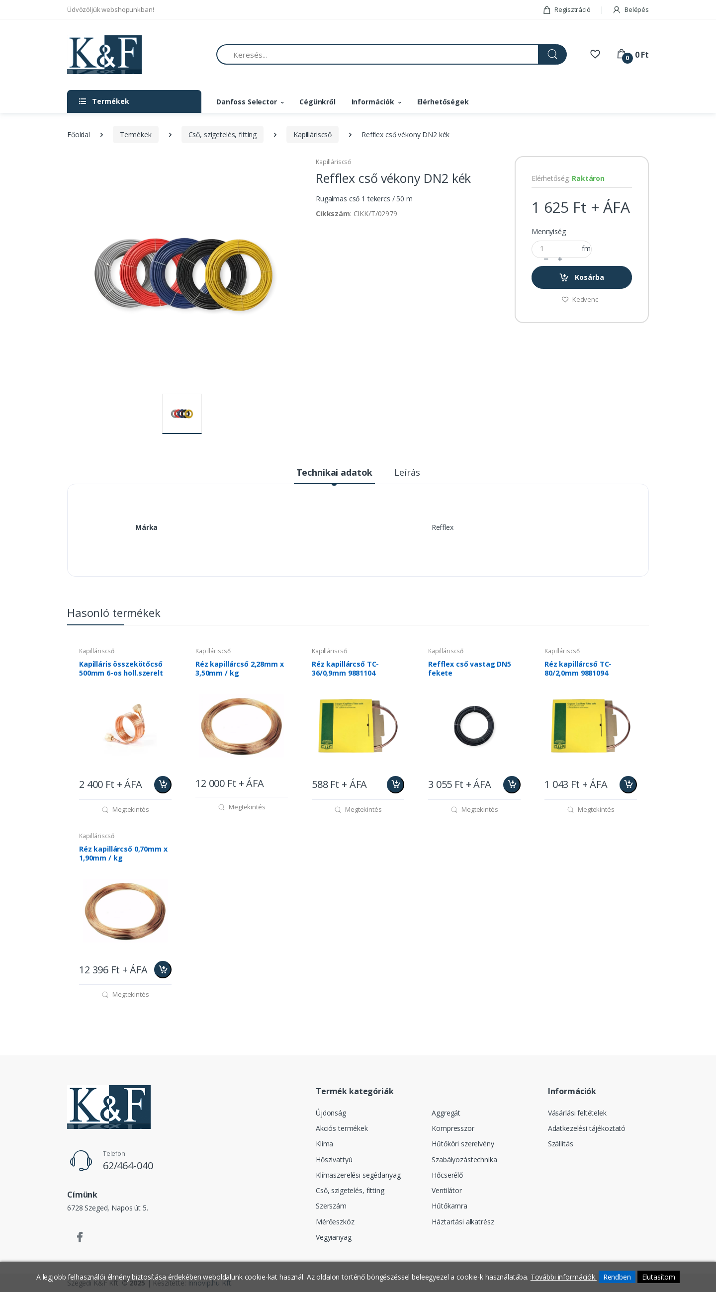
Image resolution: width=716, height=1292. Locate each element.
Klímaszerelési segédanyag (358, 1175)
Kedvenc (579, 299)
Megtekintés (125, 809)
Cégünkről (317, 101)
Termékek (136, 134)
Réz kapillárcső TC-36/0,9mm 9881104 (345, 669)
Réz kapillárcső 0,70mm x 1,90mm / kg (123, 853)
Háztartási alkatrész (463, 1221)
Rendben (617, 1277)
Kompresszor (453, 1128)
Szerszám (331, 1205)
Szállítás (560, 1143)
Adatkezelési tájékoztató (587, 1128)
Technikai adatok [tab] (334, 472)
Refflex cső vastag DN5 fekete (469, 669)
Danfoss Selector (246, 101)
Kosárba (581, 277)
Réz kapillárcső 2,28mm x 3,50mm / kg (239, 669)
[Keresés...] (377, 54)
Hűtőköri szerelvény (463, 1143)
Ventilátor (447, 1190)
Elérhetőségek (443, 101)
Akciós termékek (342, 1128)
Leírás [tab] (407, 472)
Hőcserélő (447, 1175)
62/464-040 (128, 1165)
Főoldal (78, 134)
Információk (373, 101)
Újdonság (331, 1113)
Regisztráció (566, 9)
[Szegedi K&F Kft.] (104, 55)
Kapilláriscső (312, 134)
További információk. (564, 1277)
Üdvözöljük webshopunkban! (110, 9)
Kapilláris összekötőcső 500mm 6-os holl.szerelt (121, 669)
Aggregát (446, 1113)
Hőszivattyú (334, 1159)
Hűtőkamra (449, 1205)
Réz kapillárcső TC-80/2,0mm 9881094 (578, 669)
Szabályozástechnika (464, 1159)
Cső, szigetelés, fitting (222, 134)
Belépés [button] (630, 9)
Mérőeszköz (335, 1221)
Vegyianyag (334, 1237)
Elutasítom (659, 1277)
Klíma (324, 1143)
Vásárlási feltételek (577, 1113)
